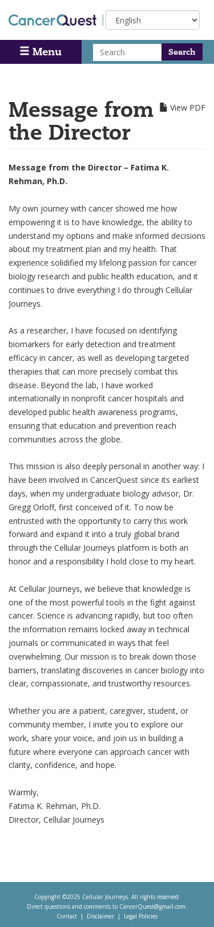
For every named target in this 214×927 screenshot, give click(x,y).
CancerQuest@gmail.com (152, 906)
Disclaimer (100, 916)
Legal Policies (141, 916)
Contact (66, 916)
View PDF (187, 107)
